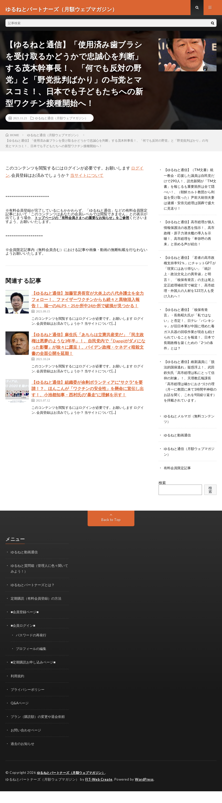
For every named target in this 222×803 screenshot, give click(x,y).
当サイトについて (86, 178)
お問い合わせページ (27, 742)
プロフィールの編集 (32, 655)
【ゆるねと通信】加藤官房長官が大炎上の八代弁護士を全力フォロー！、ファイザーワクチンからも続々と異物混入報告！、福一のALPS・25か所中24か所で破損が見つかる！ (87, 302)
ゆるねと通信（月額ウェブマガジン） (61, 121)
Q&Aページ (20, 709)
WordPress (146, 791)
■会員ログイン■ (24, 632)
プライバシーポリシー (29, 696)
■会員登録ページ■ (26, 619)
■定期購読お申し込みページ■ (35, 669)
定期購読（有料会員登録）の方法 (38, 605)
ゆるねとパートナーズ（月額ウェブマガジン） (74, 785)
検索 (162, 489)
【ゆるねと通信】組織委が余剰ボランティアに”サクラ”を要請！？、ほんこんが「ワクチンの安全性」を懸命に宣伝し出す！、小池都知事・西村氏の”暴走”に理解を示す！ (87, 391)
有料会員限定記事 (178, 475)
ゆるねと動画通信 (178, 442)
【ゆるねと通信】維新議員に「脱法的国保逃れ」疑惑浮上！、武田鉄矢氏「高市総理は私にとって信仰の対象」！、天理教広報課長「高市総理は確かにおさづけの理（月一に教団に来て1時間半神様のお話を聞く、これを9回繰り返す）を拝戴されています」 (189, 385)
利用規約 (18, 682)
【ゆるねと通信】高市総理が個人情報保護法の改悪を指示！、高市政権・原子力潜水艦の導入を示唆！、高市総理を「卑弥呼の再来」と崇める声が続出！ (189, 235)
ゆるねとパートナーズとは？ (34, 591)
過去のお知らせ (23, 756)
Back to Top (111, 527)
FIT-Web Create (99, 791)
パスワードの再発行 (32, 642)
